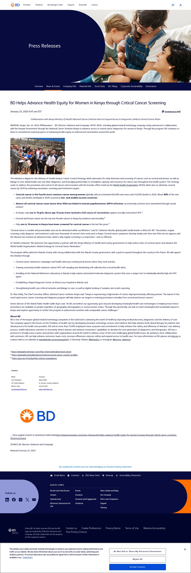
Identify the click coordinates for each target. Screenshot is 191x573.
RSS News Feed (91, 501)
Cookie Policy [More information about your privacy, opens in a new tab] (28, 558)
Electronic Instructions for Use (60, 530)
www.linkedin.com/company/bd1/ (27, 361)
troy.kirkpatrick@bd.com (19, 412)
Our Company (105, 521)
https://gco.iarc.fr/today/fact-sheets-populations (37, 381)
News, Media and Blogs (109, 516)
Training (103, 533)
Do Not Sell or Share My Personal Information (138, 551)
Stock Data (100, 86)
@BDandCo (72, 361)
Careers (53, 521)
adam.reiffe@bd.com (45, 412)
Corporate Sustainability (131, 86)
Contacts (73, 501)
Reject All (137, 559)
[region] (95, 558)
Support (103, 529)
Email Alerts (57, 501)
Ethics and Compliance (109, 525)
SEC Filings (113, 86)
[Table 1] (95, 403)
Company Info (69, 86)
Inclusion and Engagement (85, 525)
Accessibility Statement (128, 501)
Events (77, 516)
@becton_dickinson (103, 361)
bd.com (136, 357)
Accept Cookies (137, 567)
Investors (78, 521)
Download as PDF (171, 111)
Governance (151, 86)
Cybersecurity (55, 525)
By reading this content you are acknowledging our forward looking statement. (95, 492)
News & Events (53, 86)
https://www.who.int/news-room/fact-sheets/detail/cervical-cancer (45, 374)
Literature (79, 529)
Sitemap (107, 501)
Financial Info (85, 86)
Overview (39, 86)
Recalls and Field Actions (60, 516)
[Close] (185, 549)
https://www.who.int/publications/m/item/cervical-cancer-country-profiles (49, 377)
